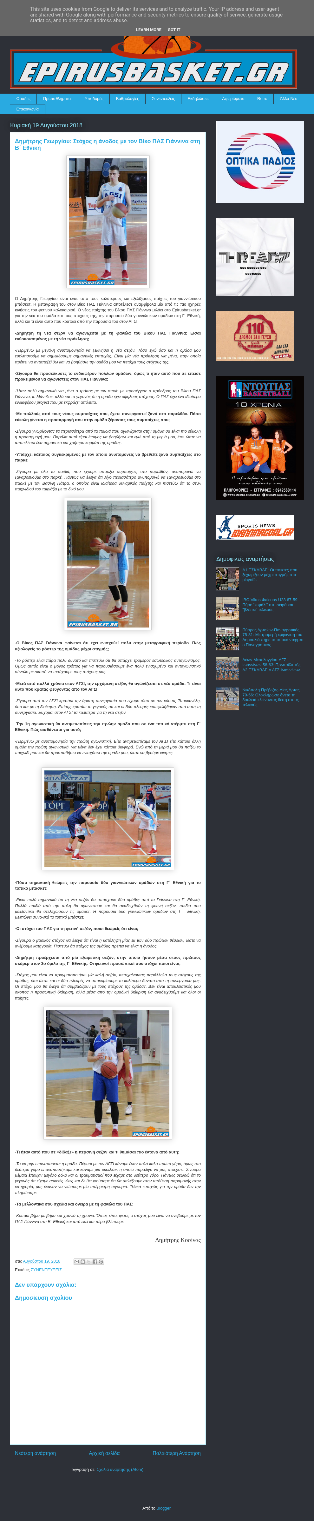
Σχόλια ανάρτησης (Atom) (120, 1469)
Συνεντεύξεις (163, 98)
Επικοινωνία (27, 109)
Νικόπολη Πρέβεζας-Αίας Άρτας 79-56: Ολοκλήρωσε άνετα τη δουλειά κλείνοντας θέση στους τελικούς (270, 697)
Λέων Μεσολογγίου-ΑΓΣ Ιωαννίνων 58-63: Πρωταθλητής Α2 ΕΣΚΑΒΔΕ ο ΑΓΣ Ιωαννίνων (271, 664)
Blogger (163, 1508)
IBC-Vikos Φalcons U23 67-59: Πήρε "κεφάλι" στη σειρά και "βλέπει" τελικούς (270, 604)
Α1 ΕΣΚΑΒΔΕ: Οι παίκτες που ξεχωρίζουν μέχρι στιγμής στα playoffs (269, 575)
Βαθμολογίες (127, 98)
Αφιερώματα (233, 98)
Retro (262, 98)
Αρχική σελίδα (104, 1453)
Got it (174, 29)
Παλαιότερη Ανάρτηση (177, 1453)
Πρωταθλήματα (57, 98)
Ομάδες (23, 98)
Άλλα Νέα (289, 98)
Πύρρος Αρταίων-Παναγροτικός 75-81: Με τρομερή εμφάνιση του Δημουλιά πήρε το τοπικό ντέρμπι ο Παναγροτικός (272, 637)
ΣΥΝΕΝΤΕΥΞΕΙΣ (46, 1269)
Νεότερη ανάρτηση (35, 1453)
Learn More (148, 29)
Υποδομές (94, 98)
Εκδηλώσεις (198, 98)
